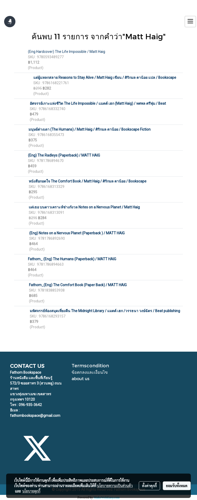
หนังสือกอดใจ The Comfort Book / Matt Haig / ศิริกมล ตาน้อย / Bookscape (87, 181)
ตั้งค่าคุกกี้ (149, 485)
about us (81, 378)
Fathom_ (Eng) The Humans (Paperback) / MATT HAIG (72, 259)
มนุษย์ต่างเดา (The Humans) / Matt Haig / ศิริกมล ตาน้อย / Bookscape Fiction (89, 129)
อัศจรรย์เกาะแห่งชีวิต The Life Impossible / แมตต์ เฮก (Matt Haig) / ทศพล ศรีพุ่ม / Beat (98, 103)
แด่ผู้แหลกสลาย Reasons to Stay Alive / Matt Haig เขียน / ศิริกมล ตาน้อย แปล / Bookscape (104, 77)
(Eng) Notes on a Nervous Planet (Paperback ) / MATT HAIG (77, 233)
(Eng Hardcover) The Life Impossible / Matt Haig (66, 52)
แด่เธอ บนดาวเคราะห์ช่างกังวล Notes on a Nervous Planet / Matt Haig (84, 207)
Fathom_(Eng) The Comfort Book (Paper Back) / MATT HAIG (78, 285)
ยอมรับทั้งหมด (177, 485)
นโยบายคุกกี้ (31, 491)
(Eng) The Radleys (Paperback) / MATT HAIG (64, 155)
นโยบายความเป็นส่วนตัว (115, 485)
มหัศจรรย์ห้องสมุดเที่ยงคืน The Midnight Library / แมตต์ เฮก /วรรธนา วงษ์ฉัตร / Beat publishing (105, 311)
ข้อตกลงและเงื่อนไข (90, 372)
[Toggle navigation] (190, 21)
